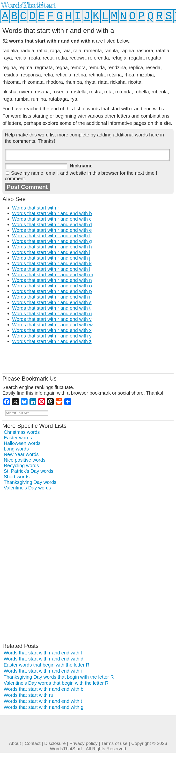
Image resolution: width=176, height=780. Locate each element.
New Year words (21, 454)
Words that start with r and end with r (51, 297)
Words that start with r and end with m (52, 274)
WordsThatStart (28, 5)
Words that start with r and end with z (52, 341)
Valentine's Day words (27, 487)
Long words (16, 448)
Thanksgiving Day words (30, 482)
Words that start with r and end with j (51, 258)
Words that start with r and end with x (52, 330)
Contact (32, 743)
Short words (17, 476)
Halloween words (22, 443)
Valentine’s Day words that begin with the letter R (56, 683)
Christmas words (22, 432)
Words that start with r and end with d (52, 224)
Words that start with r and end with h (52, 246)
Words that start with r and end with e (52, 230)
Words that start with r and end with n (52, 280)
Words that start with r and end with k (52, 263)
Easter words (18, 437)
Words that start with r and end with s (52, 302)
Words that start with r (35, 207)
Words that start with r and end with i (51, 252)
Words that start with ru (28, 695)
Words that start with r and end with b (52, 213)
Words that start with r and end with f (51, 235)
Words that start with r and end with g (52, 241)
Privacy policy (83, 743)
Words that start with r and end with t (51, 308)
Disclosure (55, 743)
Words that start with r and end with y (52, 335)
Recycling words (21, 465)
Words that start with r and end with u (52, 313)
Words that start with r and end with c (52, 219)
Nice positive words (24, 460)
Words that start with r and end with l (51, 269)
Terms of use (114, 743)
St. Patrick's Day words (28, 471)
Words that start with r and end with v (52, 319)
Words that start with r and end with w (52, 324)
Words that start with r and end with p (52, 291)
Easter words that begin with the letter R (46, 665)
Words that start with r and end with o (52, 285)
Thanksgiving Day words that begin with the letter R (59, 677)
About (15, 743)
